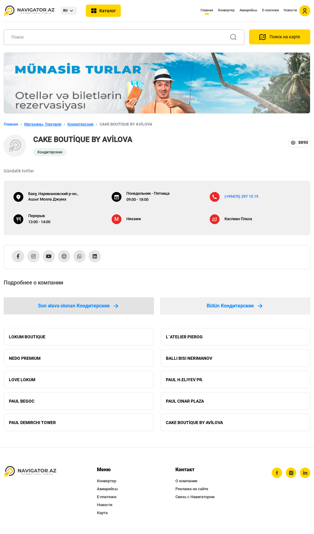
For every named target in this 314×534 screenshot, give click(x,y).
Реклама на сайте (191, 489)
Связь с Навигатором (195, 497)
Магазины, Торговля (42, 124)
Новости (290, 10)
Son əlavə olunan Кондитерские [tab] (79, 306)
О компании (186, 481)
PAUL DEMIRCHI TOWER (32, 422)
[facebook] (277, 473)
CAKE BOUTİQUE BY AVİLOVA (194, 422)
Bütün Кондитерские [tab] (235, 306)
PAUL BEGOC (21, 401)
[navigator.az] (30, 471)
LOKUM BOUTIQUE (27, 336)
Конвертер (226, 10)
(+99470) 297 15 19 (241, 196)
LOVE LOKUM (22, 379)
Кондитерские (80, 124)
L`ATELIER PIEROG (184, 336)
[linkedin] (305, 473)
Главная (207, 10)
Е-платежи (270, 10)
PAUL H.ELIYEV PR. (184, 379)
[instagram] (291, 473)
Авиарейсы (248, 10)
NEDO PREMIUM (24, 358)
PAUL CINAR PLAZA (185, 401)
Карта (102, 512)
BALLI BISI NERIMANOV (189, 358)
